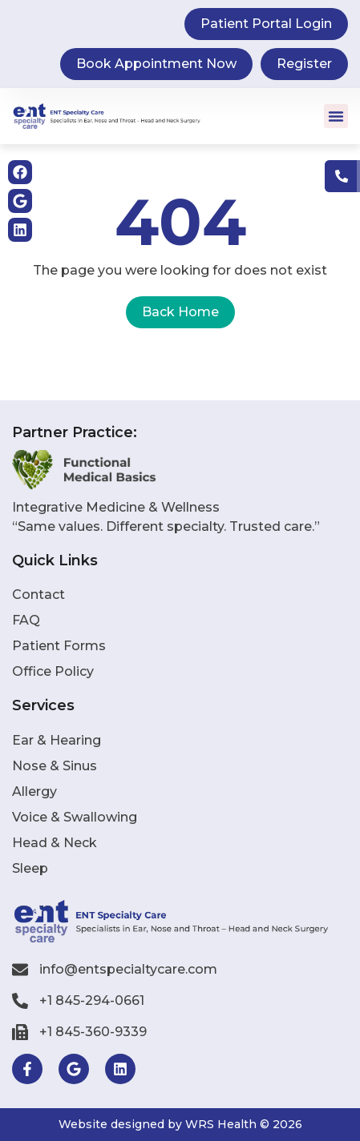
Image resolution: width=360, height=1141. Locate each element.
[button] (336, 116)
